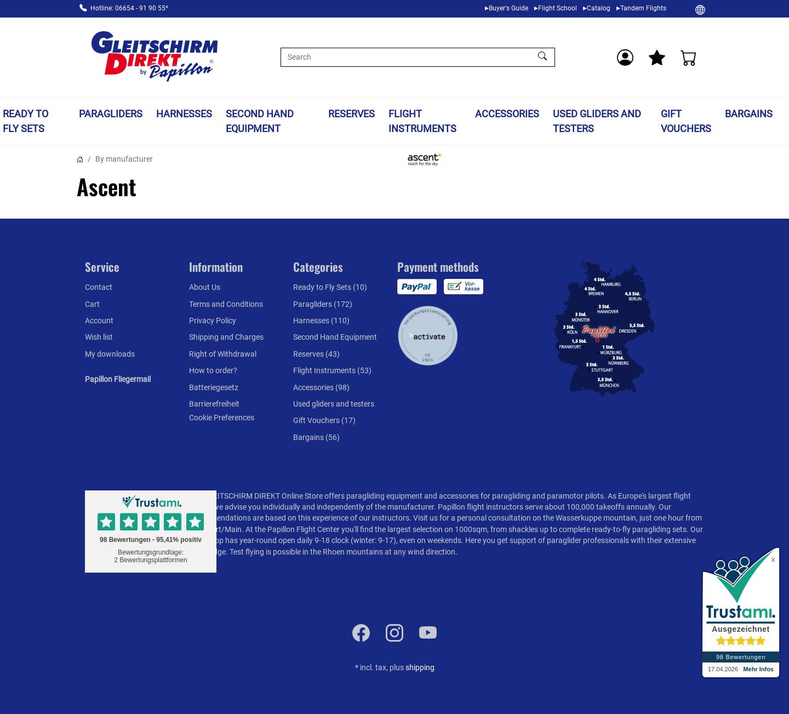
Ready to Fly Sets (25, 121)
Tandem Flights (643, 8)
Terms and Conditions (226, 304)
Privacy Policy (212, 320)
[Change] (700, 9)
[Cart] (688, 57)
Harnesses (184, 113)
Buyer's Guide (508, 8)
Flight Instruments (422, 121)
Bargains (749, 113)
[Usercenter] (625, 57)
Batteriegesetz (213, 387)
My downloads (110, 354)
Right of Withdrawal (222, 354)
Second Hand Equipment (260, 121)
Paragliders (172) (322, 304)
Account (99, 320)
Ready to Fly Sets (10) (330, 287)
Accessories (507, 113)
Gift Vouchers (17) (324, 420)
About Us (204, 287)
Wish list (99, 337)
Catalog (598, 8)
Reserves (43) (316, 354)
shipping (419, 667)
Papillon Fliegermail (118, 379)
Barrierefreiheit (214, 403)
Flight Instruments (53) (332, 370)
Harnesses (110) (321, 320)
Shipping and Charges (226, 337)
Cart (92, 304)
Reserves (351, 113)
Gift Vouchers (686, 121)
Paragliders (110, 113)
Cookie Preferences (221, 417)
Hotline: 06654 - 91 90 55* (129, 8)
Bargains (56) (316, 437)
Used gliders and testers (597, 121)
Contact (98, 287)
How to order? (213, 370)
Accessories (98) (321, 387)
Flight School (557, 8)
